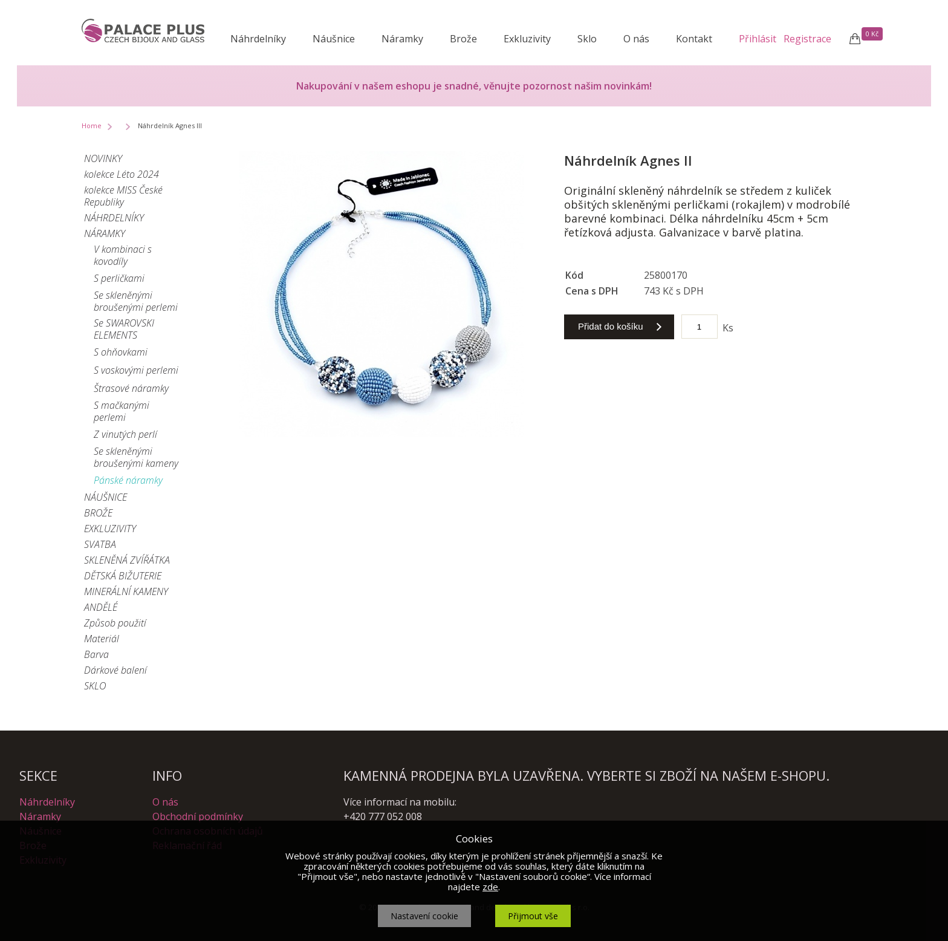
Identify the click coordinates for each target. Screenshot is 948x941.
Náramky (402, 38)
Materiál (101, 638)
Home (92, 125)
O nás (636, 38)
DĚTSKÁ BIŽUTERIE (122, 575)
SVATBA (100, 544)
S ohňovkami (121, 352)
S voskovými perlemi (136, 370)
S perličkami (119, 278)
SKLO (95, 685)
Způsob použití (115, 623)
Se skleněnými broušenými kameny (136, 457)
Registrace (807, 38)
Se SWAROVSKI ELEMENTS (124, 329)
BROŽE (98, 512)
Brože (463, 38)
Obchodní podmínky (197, 816)
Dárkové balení (115, 670)
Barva (96, 654)
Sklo (587, 38)
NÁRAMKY (104, 233)
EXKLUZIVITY (110, 528)
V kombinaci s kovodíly (123, 255)
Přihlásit (757, 38)
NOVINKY (103, 158)
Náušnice (334, 38)
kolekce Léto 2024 (121, 174)
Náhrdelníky (258, 38)
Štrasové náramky (131, 388)
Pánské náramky (128, 480)
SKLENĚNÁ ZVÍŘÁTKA (127, 560)
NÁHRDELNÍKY (114, 217)
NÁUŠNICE (105, 497)
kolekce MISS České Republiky (123, 196)
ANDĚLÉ (100, 607)
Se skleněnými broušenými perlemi (136, 301)
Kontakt (694, 38)
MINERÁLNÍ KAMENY (126, 591)
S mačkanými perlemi (121, 411)
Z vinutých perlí (125, 434)
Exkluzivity (527, 38)
